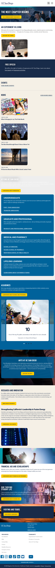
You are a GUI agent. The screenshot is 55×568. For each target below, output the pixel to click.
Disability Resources (6, 547)
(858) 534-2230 (32, 530)
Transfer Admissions (11, 210)
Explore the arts (27, 373)
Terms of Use (48, 566)
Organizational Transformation (35, 536)
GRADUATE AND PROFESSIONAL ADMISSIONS (18, 228)
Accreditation (5, 536)
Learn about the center (9, 424)
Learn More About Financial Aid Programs (14, 476)
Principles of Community (34, 539)
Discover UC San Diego (11, 514)
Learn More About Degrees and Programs (14, 294)
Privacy (42, 566)
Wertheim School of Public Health (16, 252)
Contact (3, 544)
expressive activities (19, 70)
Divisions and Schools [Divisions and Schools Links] (27, 562)
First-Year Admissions (12, 207)
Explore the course (8, 35)
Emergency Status (6, 549)
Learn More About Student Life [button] (11, 499)
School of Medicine (11, 246)
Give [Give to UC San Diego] (31, 556)
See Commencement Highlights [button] (11, 17)
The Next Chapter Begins (15, 12)
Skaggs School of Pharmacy (14, 249)
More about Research (9, 403)
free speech (8, 70)
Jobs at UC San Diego (33, 541)
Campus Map (5, 541)
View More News (46, 95)
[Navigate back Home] (7, 3)
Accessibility (37, 566)
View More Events (7, 85)
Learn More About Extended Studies (17, 272)
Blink (3, 539)
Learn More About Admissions (11, 190)
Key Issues (4, 552)
